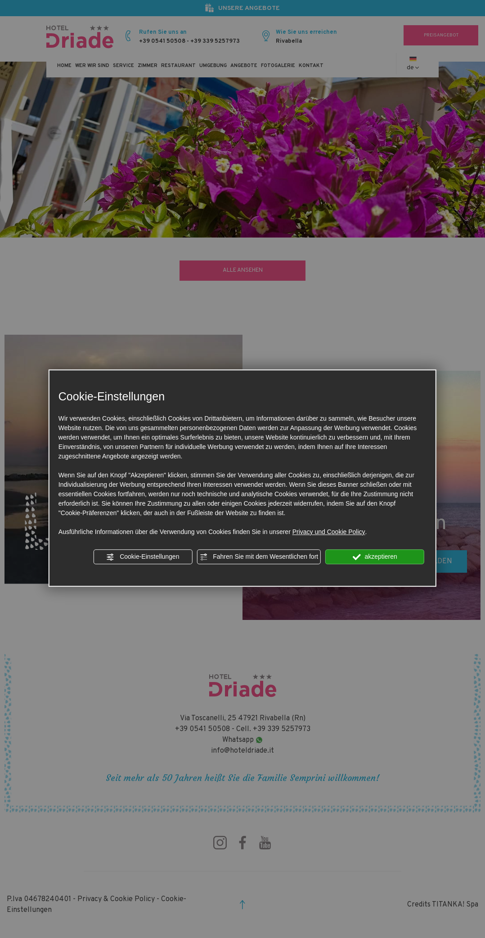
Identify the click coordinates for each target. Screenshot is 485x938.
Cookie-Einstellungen (142, 557)
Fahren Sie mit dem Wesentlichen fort (258, 557)
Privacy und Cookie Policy (328, 531)
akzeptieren (375, 557)
